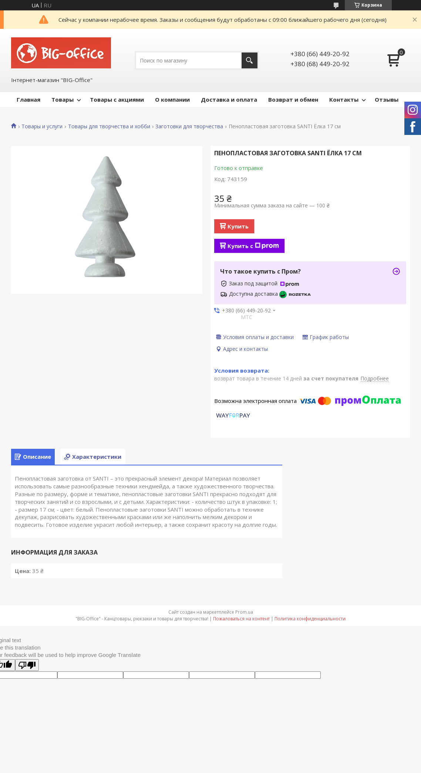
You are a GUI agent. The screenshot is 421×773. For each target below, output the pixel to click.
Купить (238, 226)
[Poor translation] (27, 665)
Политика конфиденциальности (310, 619)
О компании (172, 99)
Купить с (253, 246)
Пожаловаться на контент (241, 619)
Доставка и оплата (229, 99)
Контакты (343, 99)
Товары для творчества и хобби (109, 126)
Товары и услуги (42, 126)
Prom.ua (244, 612)
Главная (28, 99)
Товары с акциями (117, 99)
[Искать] (249, 60)
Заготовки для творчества (189, 126)
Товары (62, 99)
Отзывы (386, 99)
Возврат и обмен (293, 99)
